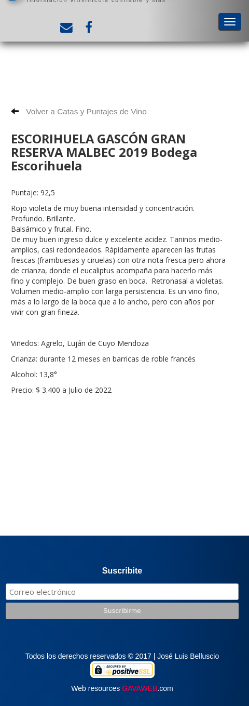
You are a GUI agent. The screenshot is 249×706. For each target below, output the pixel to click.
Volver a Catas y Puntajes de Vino (79, 111)
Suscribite (122, 570)
